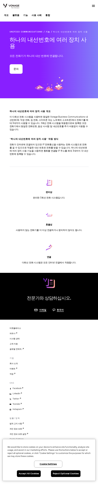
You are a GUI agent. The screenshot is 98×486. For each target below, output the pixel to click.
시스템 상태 (15, 339)
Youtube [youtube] (16, 404)
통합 (47, 15)
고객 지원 (14, 344)
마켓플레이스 (15, 328)
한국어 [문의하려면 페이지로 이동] (60, 310)
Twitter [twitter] (16, 399)
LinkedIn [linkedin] (16, 393)
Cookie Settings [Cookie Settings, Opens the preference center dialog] (48, 464)
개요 (6, 15)
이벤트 (12, 369)
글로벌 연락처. (16, 349)
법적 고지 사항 (16, 424)
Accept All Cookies (29, 473)
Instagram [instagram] (17, 409)
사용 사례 (37, 15)
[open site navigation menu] (93, 5)
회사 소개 (14, 363)
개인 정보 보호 (16, 429)
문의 (16, 68)
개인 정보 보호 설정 (18, 434)
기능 (25, 15)
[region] (49, 460)
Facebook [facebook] (17, 388)
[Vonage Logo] (11, 6)
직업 (11, 374)
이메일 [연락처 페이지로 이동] (42, 310)
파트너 (12, 333)
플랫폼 (15, 15)
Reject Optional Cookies (66, 473)
